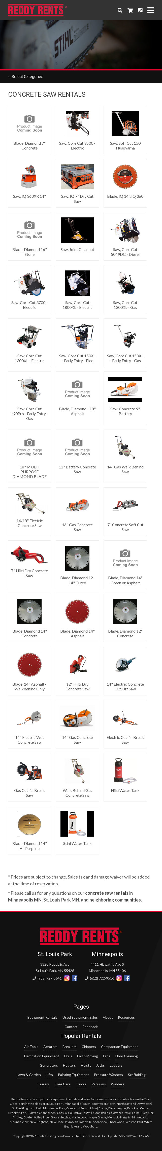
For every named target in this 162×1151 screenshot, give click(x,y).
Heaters (69, 1065)
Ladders (116, 1065)
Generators (49, 1065)
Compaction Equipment (119, 1046)
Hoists (86, 1065)
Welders (117, 1084)
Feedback (90, 1026)
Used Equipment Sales (80, 1017)
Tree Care (63, 1084)
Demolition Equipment (41, 1056)
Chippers (89, 1046)
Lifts (49, 1074)
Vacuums (98, 1084)
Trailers (44, 1084)
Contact (71, 1026)
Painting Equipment (73, 1074)
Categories (25, 76)
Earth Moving (87, 1056)
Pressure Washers (108, 1074)
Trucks (81, 1084)
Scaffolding (137, 1074)
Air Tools (31, 1046)
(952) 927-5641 (47, 978)
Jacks (100, 1065)
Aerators (50, 1046)
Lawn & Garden (29, 1074)
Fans (106, 1056)
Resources (126, 1017)
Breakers (69, 1046)
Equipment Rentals (42, 1017)
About (108, 1017)
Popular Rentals (81, 1036)
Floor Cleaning (126, 1056)
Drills (68, 1056)
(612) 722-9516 (99, 978)
